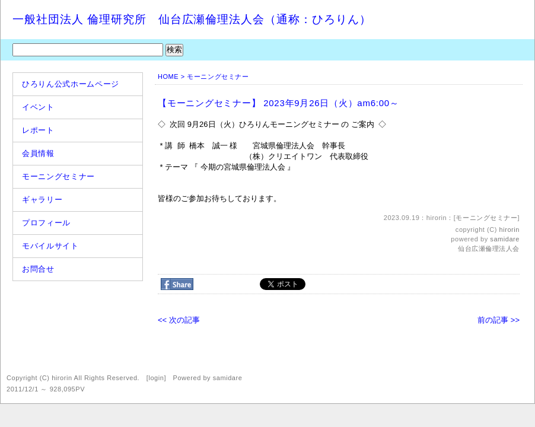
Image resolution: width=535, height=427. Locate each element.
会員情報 (38, 153)
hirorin (509, 229)
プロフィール (46, 222)
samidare (505, 239)
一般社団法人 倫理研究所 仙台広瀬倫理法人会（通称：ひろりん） (191, 19)
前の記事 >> (498, 320)
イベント (38, 107)
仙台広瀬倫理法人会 (489, 248)
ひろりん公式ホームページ (70, 83)
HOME (168, 76)
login (156, 377)
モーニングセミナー (58, 176)
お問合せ (38, 269)
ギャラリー (42, 199)
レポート (38, 130)
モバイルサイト (50, 245)
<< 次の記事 (179, 320)
